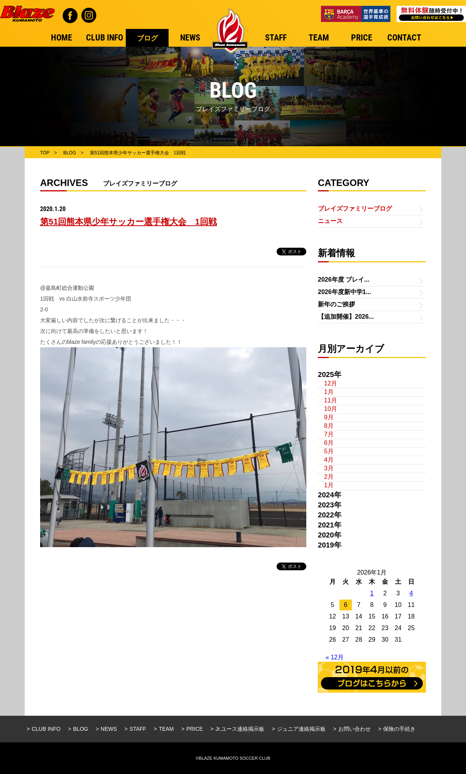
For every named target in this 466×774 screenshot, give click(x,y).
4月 (329, 459)
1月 (329, 392)
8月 (329, 425)
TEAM (166, 729)
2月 (329, 476)
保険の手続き (399, 729)
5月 (329, 451)
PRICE (194, 729)
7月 (329, 434)
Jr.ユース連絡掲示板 (240, 729)
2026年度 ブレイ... (343, 279)
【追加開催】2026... (346, 316)
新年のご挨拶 (336, 304)
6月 (329, 442)
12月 (330, 383)
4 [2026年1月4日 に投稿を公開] (411, 593)
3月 (329, 468)
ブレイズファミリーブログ (355, 208)
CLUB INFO (46, 729)
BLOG (80, 729)
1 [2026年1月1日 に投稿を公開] (372, 593)
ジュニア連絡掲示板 (301, 729)
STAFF (138, 729)
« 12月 (335, 657)
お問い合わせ (354, 729)
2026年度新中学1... (344, 292)
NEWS (109, 729)
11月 (330, 400)
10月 (330, 409)
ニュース (330, 221)
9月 (329, 417)
